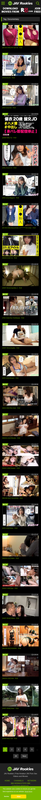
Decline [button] (6, 796)
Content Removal (20, 786)
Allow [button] (19, 796)
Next (24, 756)
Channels (18, 781)
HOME (7, 781)
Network (31, 781)
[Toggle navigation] (3, 3)
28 (16, 756)
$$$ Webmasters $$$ (20, 783)
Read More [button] (28, 791)
